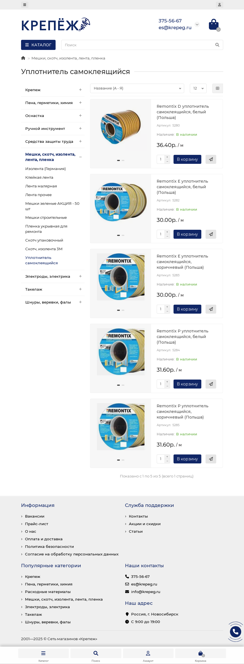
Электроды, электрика (55, 276)
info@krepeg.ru (145, 591)
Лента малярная (41, 186)
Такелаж (55, 289)
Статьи (136, 531)
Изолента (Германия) (45, 168)
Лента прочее (38, 194)
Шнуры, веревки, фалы (55, 302)
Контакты (138, 516)
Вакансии (34, 516)
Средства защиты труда (55, 141)
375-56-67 (140, 576)
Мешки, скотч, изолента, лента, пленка (68, 58)
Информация (37, 505)
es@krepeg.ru (144, 584)
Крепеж (55, 90)
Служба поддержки (149, 505)
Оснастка (55, 116)
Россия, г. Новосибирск (154, 614)
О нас (30, 531)
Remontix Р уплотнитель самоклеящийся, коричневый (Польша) (182, 411)
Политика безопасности (49, 546)
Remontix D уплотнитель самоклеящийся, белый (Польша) (183, 112)
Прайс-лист (36, 523)
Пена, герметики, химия (55, 103)
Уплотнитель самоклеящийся (41, 260)
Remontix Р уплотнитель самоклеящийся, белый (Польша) (182, 336)
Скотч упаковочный (44, 240)
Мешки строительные (46, 217)
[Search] (142, 45)
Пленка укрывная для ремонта (46, 229)
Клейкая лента (39, 177)
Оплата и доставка (44, 539)
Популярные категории (51, 565)
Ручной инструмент (55, 129)
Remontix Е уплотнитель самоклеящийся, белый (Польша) (182, 187)
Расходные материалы (48, 591)
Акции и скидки (145, 523)
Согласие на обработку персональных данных (71, 554)
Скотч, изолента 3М (44, 249)
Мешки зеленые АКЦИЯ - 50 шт (52, 206)
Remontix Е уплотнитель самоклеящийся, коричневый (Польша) (182, 262)
